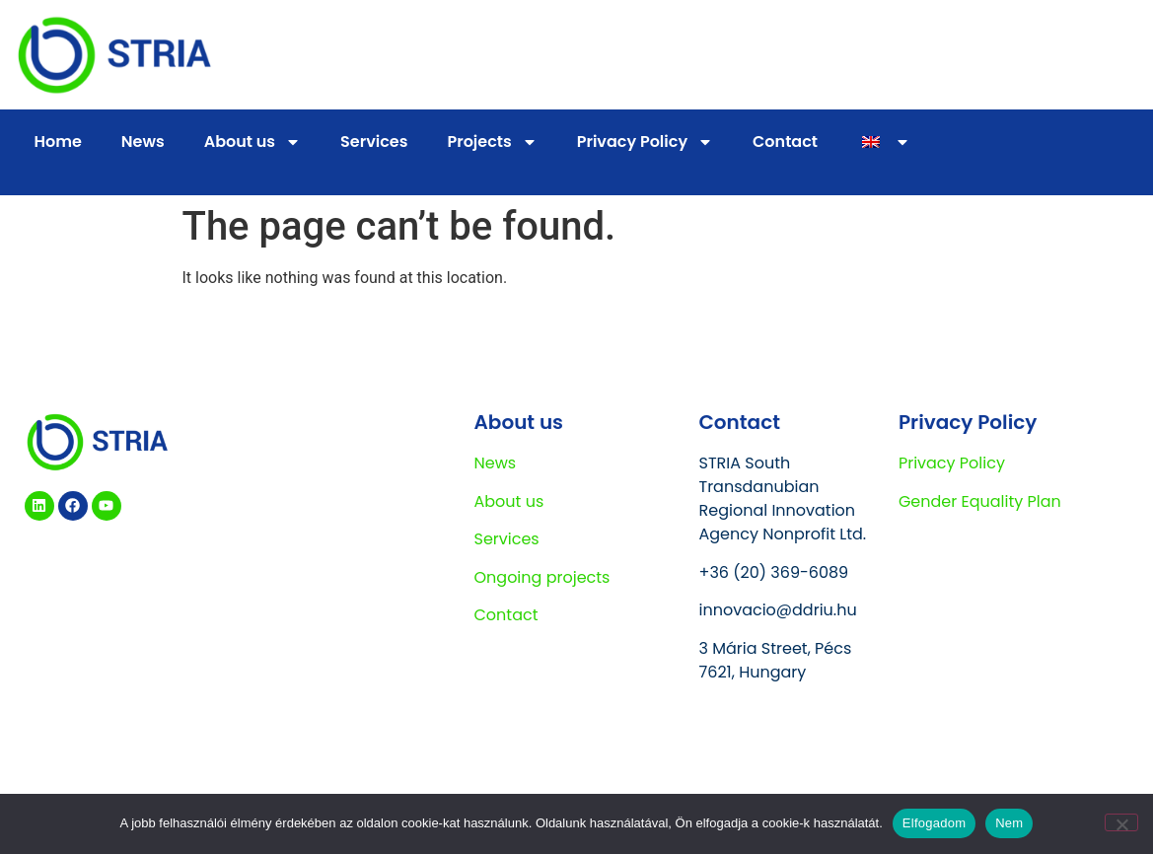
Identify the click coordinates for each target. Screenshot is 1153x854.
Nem (1009, 823)
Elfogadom (934, 823)
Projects (492, 142)
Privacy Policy (645, 142)
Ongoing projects (542, 577)
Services (373, 141)
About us (252, 142)
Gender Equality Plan (980, 501)
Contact (785, 141)
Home (58, 141)
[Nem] (1121, 822)
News (143, 141)
